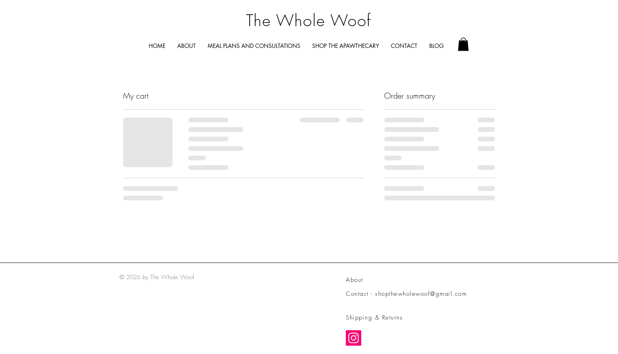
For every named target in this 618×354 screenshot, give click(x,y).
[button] (463, 44)
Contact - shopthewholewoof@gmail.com (406, 294)
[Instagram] (353, 338)
